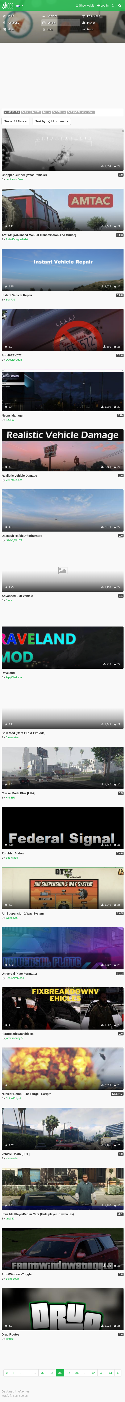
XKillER (10, 797)
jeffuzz (9, 1338)
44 (110, 1373)
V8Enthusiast (14, 480)
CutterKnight (13, 1098)
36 (77, 1373)
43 (102, 1373)
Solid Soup (12, 1278)
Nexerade (11, 1158)
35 (68, 1373)
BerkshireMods (15, 978)
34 (60, 1373)
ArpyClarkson (13, 677)
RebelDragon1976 (17, 239)
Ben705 (10, 299)
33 (51, 1373)
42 (93, 1373)
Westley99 (12, 917)
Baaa (9, 600)
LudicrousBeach (15, 179)
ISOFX (10, 419)
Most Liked (51, 121)
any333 (10, 1218)
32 (43, 1373)
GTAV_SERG (14, 540)
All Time (15, 121)
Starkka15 (12, 857)
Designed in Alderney (16, 1391)
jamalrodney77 (15, 1038)
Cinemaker (12, 737)
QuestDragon (14, 359)
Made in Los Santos (15, 1395)
